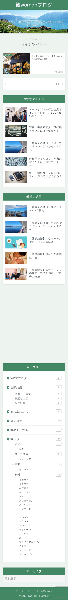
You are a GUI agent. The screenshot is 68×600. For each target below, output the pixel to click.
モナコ (22, 546)
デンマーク (25, 509)
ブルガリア (25, 525)
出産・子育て (38, 394)
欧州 (38, 475)
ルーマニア (25, 550)
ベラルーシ (25, 529)
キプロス (24, 488)
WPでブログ (36, 378)
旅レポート (36, 439)
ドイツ (22, 513)
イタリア (24, 484)
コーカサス (38, 454)
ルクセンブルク (27, 554)
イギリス (24, 480)
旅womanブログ (34, 5)
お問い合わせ (47, 591)
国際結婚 (36, 387)
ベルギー (24, 533)
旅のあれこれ (36, 411)
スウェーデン (26, 500)
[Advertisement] (34, 324)
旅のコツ (36, 420)
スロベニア (25, 504)
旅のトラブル (36, 430)
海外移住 (38, 403)
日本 (21, 449)
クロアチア (25, 492)
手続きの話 (38, 398)
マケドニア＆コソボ (29, 542)
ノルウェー (25, 517)
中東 (38, 464)
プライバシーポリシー (25, 591)
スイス (22, 496)
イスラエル (25, 469)
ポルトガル (25, 538)
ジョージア (25, 459)
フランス (24, 521)
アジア (38, 444)
